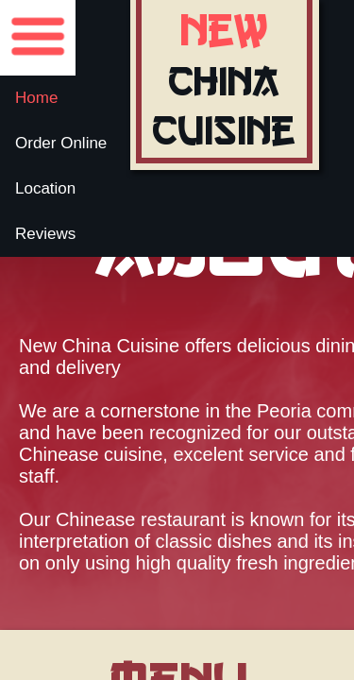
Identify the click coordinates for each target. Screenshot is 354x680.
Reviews (45, 234)
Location (45, 188)
